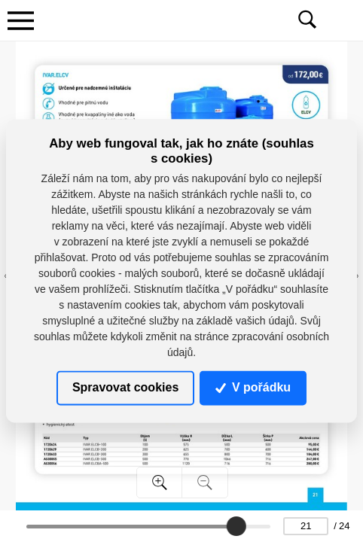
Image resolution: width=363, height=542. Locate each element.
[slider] (237, 526)
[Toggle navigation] (20, 20)
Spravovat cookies (125, 387)
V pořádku (253, 387)
